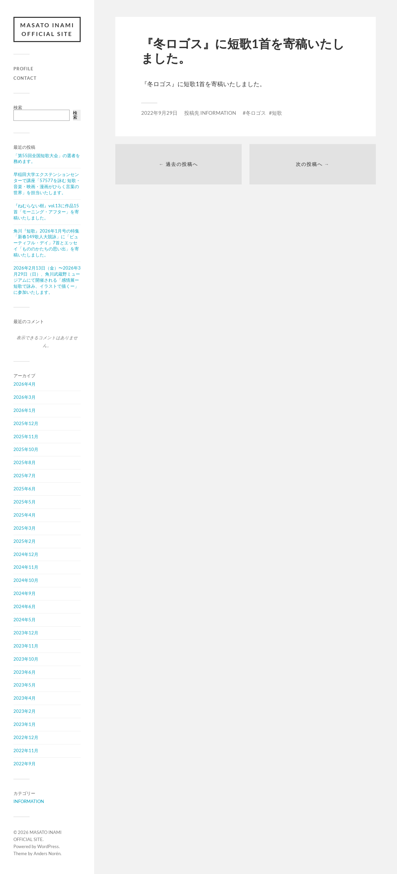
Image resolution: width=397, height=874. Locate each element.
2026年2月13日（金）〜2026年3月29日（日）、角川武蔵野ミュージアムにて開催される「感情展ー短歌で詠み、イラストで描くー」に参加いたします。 (47, 280)
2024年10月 (25, 580)
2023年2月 (24, 711)
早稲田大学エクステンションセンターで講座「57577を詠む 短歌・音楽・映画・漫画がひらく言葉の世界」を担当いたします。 (46, 183)
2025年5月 (24, 501)
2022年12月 (25, 737)
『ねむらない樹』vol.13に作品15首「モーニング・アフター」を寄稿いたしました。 (46, 211)
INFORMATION (28, 801)
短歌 (277, 113)
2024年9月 (24, 593)
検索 (17, 107)
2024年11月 (25, 567)
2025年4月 (24, 515)
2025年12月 (25, 423)
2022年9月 (24, 763)
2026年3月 (24, 397)
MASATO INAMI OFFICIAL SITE (47, 29)
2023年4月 (24, 698)
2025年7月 (24, 475)
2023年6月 (24, 672)
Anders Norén (47, 853)
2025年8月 (24, 462)
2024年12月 (25, 554)
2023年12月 (25, 632)
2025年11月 (25, 436)
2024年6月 (24, 606)
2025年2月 (24, 541)
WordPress (48, 846)
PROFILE (23, 68)
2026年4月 (24, 384)
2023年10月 (25, 659)
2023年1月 (24, 724)
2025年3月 (24, 528)
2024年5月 (24, 619)
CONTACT (25, 78)
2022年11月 (25, 750)
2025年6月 (24, 488)
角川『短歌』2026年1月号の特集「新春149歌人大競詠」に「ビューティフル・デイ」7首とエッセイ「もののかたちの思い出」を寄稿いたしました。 (46, 243)
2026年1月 (24, 410)
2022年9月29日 (159, 113)
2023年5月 (24, 685)
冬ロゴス (256, 113)
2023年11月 (25, 646)
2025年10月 (25, 449)
